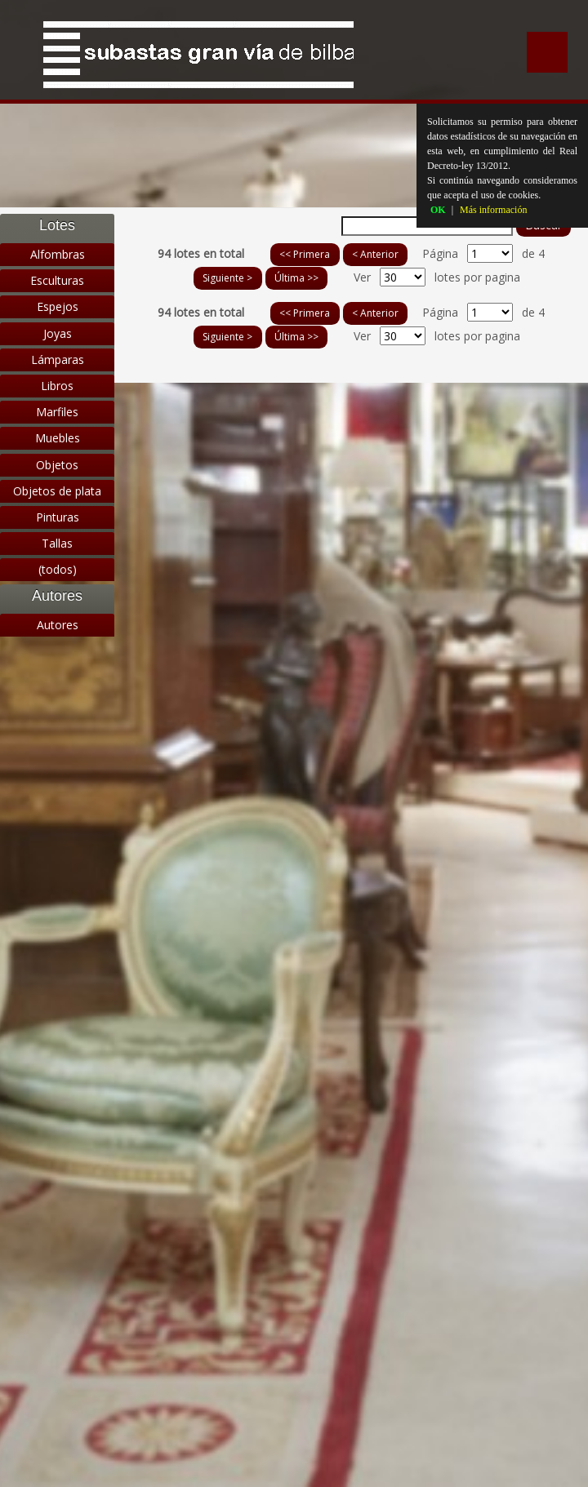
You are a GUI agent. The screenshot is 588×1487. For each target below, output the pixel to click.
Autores (57, 625)
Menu (547, 52)
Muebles (57, 438)
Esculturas (57, 280)
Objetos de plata (57, 491)
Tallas (57, 543)
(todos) (57, 569)
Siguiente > (227, 278)
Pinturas (57, 517)
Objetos (57, 465)
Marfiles (57, 411)
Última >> (296, 278)
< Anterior (375, 254)
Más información (493, 209)
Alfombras (57, 254)
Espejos (57, 306)
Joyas (57, 333)
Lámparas (57, 359)
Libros (57, 385)
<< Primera (304, 254)
